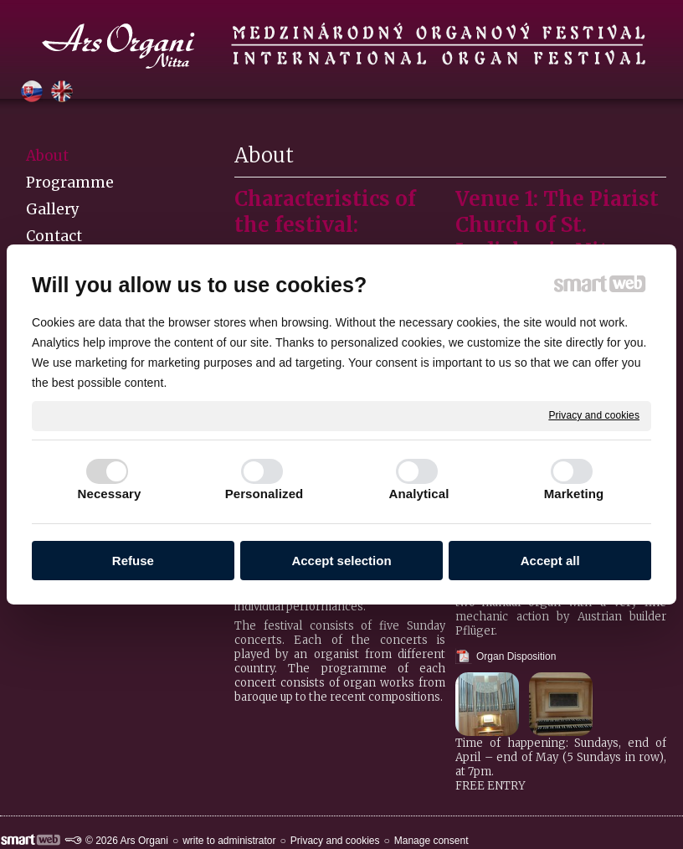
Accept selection (341, 560)
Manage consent (431, 840)
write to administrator (228, 840)
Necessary (109, 493)
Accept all (550, 560)
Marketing (574, 493)
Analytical (419, 493)
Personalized (264, 493)
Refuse (133, 560)
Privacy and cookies (593, 415)
